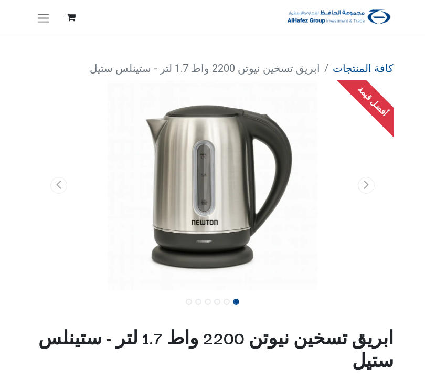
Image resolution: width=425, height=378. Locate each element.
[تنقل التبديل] (43, 17)
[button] (366, 185)
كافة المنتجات (363, 68)
